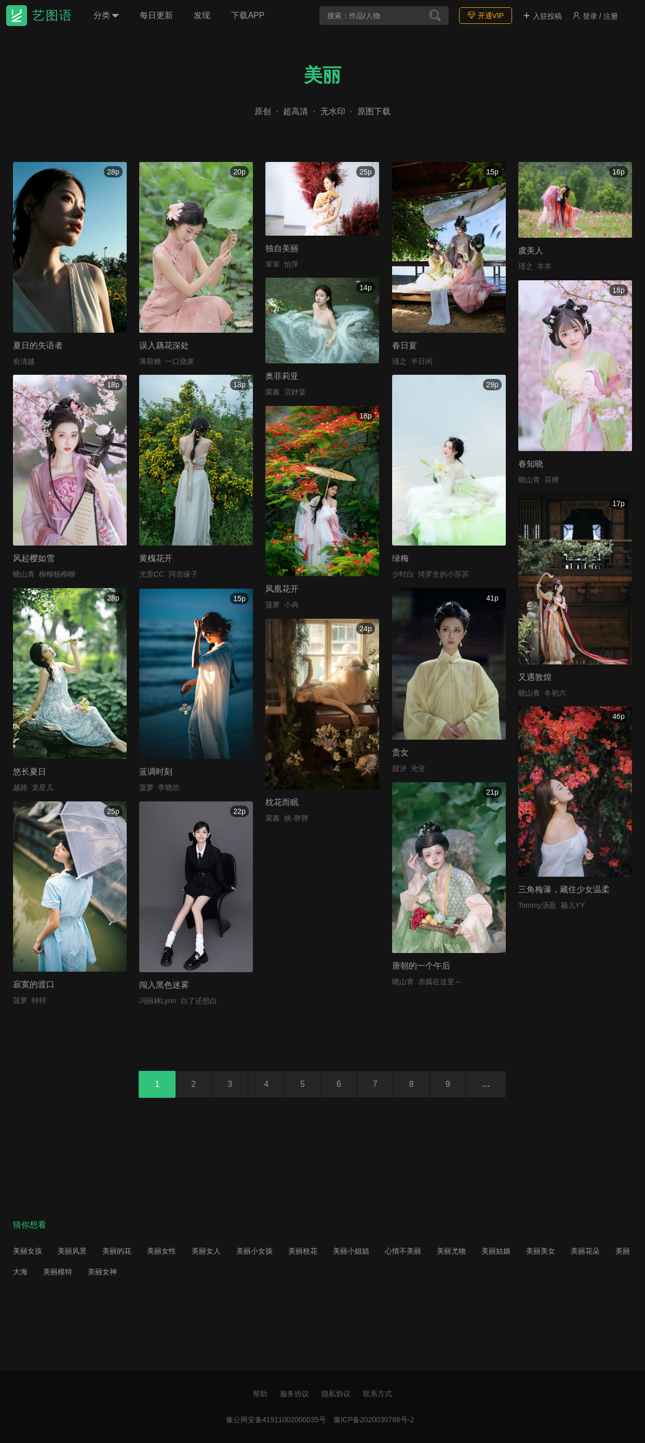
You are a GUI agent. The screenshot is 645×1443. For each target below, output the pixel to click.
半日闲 (422, 361)
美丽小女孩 (254, 1251)
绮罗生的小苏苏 (443, 574)
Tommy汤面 (537, 905)
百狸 (551, 479)
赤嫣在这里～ (440, 981)
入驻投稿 (542, 16)
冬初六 (555, 693)
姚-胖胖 (296, 818)
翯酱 (272, 392)
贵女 (400, 752)
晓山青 (529, 479)
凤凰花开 (282, 588)
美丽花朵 (585, 1251)
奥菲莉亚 (282, 376)
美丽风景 (72, 1251)
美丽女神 (102, 1272)
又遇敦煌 (535, 677)
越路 (20, 787)
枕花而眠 (282, 802)
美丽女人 (206, 1251)
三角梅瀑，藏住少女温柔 (564, 889)
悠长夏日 (29, 771)
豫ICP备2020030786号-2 (373, 1419)
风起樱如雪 (34, 558)
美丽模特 (57, 1272)
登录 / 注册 (595, 16)
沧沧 (418, 768)
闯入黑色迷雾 (164, 985)
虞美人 (530, 250)
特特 (39, 1000)
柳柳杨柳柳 (57, 574)
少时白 (403, 574)
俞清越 (24, 361)
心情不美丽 (403, 1251)
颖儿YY (573, 905)
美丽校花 (302, 1251)
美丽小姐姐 (351, 1251)
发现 (202, 15)
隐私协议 (336, 1394)
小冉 (291, 605)
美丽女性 (161, 1251)
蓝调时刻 (155, 771)
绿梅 (400, 558)
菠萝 (272, 605)
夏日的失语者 (38, 345)
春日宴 (404, 345)
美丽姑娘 (495, 1251)
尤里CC (151, 574)
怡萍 (291, 264)
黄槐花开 (155, 558)
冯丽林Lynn (158, 1001)
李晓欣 (169, 787)
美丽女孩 (27, 1251)
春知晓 (530, 463)
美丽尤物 (451, 1251)
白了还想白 (199, 1001)
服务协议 (294, 1394)
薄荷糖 (150, 361)
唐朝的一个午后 (421, 965)
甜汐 (399, 768)
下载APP (247, 15)
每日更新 (156, 15)
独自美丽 (282, 248)
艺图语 (52, 15)
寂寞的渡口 (34, 984)
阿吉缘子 (183, 574)
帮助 (260, 1394)
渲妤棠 (295, 392)
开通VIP (485, 15)
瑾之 (399, 361)
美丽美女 (540, 1251)
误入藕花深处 (164, 345)
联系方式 (377, 1394)
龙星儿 (42, 787)
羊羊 (544, 266)
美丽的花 (116, 1251)
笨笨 (272, 264)
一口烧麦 (179, 361)
